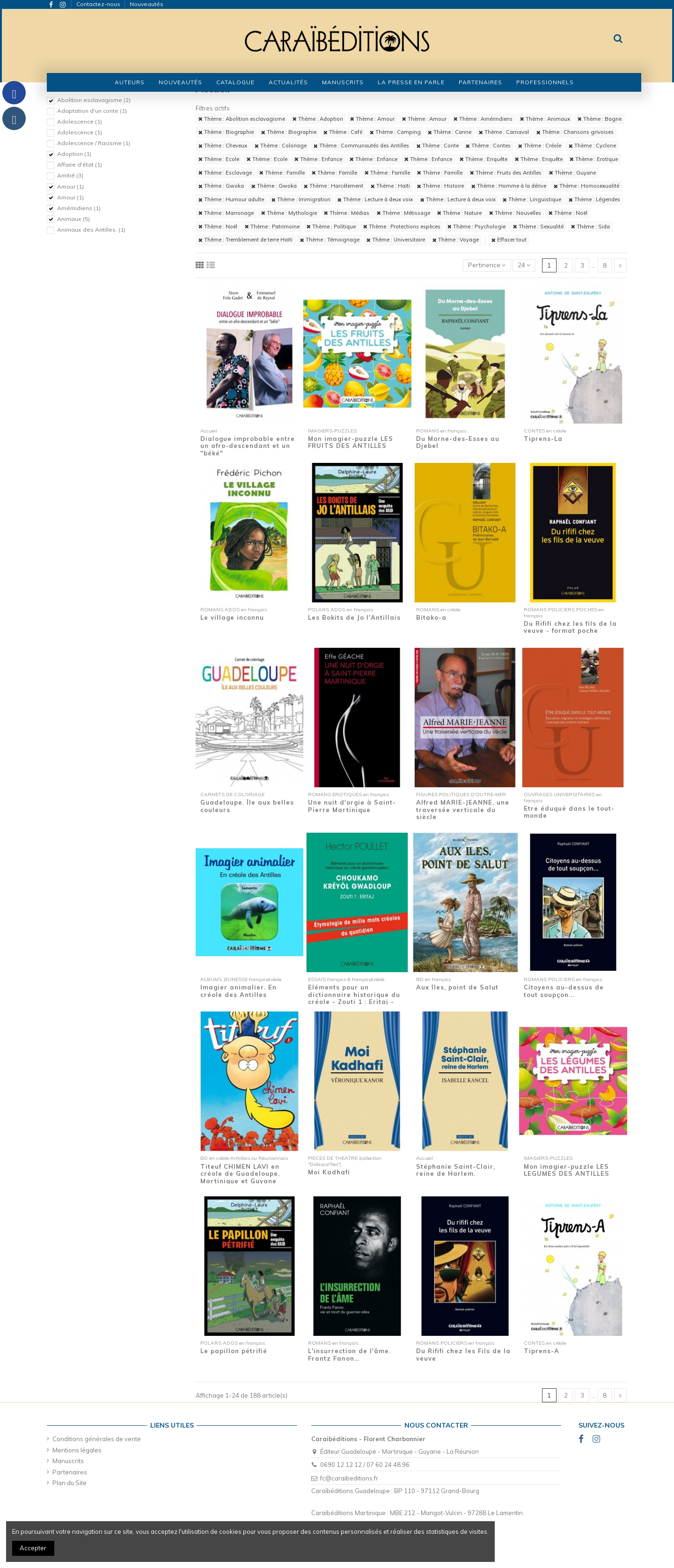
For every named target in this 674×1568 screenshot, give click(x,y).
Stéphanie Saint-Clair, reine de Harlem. (455, 1170)
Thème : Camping (395, 132)
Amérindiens (79, 208)
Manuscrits (68, 1461)
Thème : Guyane (572, 172)
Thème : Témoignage (329, 239)
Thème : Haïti (390, 186)
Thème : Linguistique (532, 199)
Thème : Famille (282, 172)
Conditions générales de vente (96, 1439)
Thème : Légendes (594, 199)
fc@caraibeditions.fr (349, 1478)
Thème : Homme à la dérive (508, 186)
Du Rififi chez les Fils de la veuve (463, 1354)
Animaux (73, 218)
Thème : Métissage (403, 213)
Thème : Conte (438, 145)
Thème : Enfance (318, 159)
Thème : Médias (346, 213)
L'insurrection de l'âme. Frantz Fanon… (349, 1354)
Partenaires (69, 1472)
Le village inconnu (232, 617)
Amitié (70, 175)
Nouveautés (146, 3)
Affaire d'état (79, 164)
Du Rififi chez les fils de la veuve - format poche (570, 627)
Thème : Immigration (300, 199)
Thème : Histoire (440, 186)
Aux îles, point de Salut (457, 987)
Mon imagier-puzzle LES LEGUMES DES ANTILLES (566, 1170)
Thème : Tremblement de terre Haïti (245, 239)
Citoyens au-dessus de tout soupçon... (564, 990)
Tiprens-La (543, 438)
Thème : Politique (331, 226)
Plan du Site (69, 1483)
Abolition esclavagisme (94, 99)
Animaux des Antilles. (91, 229)
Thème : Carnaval (504, 132)
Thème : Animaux (545, 119)
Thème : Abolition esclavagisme (241, 119)
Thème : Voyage (455, 239)
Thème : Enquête (483, 159)
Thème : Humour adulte (231, 199)
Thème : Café (342, 132)
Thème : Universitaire (395, 239)
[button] (235, 82)
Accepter (33, 1548)
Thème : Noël (568, 213)
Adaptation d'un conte (92, 110)
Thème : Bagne (600, 119)
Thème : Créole (539, 145)
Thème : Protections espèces (401, 226)
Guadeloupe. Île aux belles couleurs (247, 806)
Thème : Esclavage (225, 172)
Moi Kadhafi (329, 1172)
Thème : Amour (372, 119)
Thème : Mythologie (289, 213)
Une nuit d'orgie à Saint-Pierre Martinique (352, 806)
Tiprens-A (541, 1351)
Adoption (74, 153)
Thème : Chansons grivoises (575, 132)
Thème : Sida (590, 226)
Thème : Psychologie (476, 226)
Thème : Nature (459, 213)
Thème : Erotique (594, 159)
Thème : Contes (488, 145)
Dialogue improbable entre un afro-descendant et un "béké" (247, 446)
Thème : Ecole (218, 159)
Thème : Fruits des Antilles (506, 172)
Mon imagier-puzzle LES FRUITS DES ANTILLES (350, 442)
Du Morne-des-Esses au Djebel (457, 442)
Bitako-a (431, 617)
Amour (70, 186)
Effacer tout (509, 239)
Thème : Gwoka (221, 186)
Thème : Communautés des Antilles (361, 145)
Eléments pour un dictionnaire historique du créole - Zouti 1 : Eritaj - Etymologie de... (354, 998)
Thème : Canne (449, 132)
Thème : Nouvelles (515, 213)
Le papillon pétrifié (233, 1351)
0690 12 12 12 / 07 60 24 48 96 (365, 1464)
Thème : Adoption (318, 119)
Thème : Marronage (226, 213)
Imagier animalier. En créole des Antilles (238, 990)
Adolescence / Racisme (93, 143)
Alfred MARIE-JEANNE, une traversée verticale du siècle (462, 810)
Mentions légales (77, 1450)
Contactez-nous (99, 3)
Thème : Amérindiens (483, 119)
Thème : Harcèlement (333, 186)
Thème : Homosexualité (586, 186)
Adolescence (79, 121)
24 (524, 265)
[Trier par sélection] (487, 265)
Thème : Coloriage (281, 145)
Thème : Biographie (226, 132)
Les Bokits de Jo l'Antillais (354, 617)
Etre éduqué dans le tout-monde (569, 812)
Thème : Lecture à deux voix (375, 199)
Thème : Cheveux (222, 145)
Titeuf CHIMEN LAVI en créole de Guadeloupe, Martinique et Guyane (240, 1174)
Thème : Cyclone (592, 145)
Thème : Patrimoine (272, 226)
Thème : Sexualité (538, 226)
